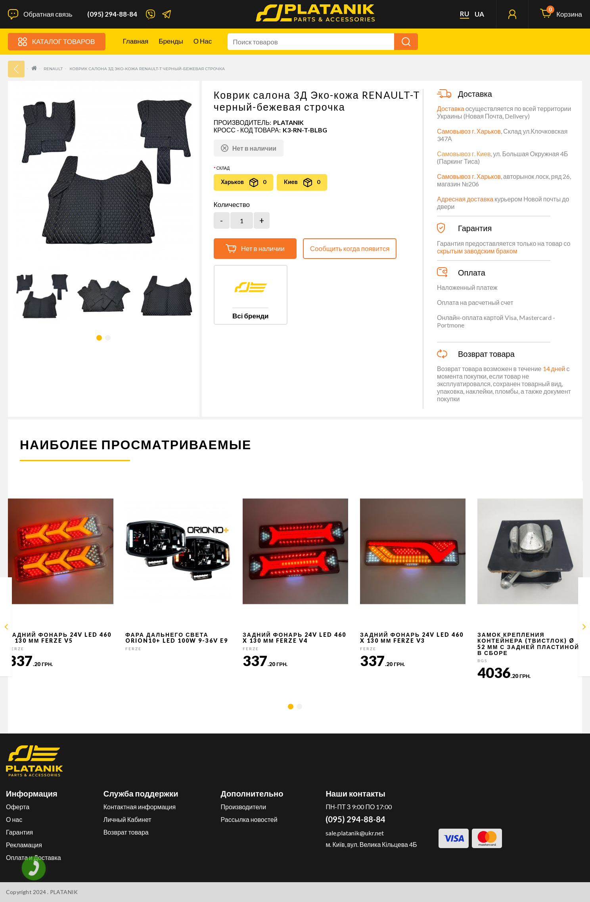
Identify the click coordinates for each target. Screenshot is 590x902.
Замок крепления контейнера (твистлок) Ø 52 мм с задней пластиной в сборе (528, 643)
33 (16, 69)
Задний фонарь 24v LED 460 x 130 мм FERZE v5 (59, 637)
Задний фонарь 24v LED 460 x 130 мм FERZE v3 (412, 637)
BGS (482, 660)
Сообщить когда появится (350, 248)
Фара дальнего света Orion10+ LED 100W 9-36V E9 (176, 637)
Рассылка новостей (249, 819)
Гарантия (19, 832)
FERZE (16, 648)
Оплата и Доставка (33, 857)
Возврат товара (126, 832)
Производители (243, 806)
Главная (136, 41)
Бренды (171, 41)
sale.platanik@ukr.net (355, 833)
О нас (202, 41)
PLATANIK (288, 122)
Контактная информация (139, 806)
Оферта (17, 806)
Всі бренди (250, 316)
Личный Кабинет (127, 819)
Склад (223, 168)
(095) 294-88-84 (112, 14)
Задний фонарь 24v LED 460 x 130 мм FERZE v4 (294, 637)
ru (464, 14)
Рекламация (24, 844)
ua (479, 14)
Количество (232, 205)
